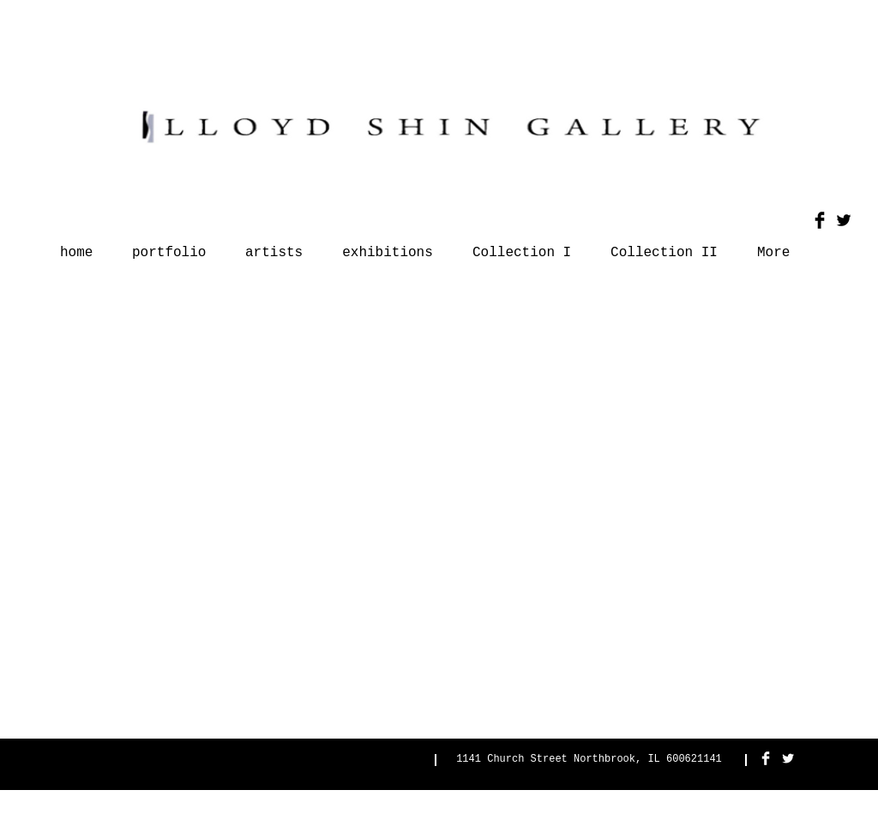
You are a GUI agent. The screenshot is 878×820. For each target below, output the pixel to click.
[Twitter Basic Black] (843, 220)
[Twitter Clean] (788, 758)
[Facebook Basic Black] (819, 220)
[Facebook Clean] (766, 758)
